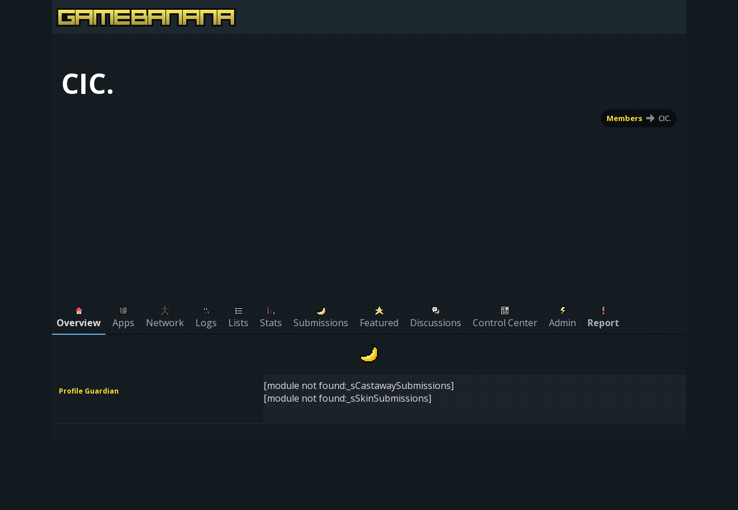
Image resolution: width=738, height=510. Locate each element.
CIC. (664, 118)
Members (624, 118)
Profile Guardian (89, 391)
